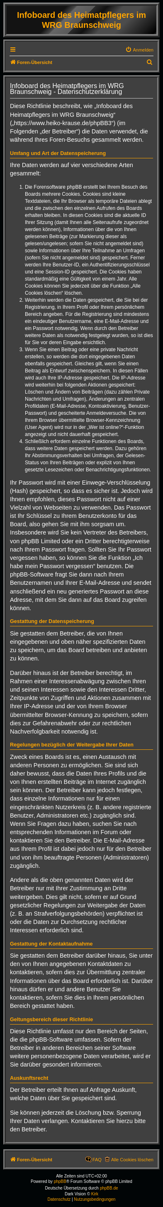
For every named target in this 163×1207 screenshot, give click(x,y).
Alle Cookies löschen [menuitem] (132, 1159)
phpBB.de (109, 1188)
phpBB (60, 1181)
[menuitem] (139, 50)
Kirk (94, 1194)
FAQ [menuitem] (97, 1159)
